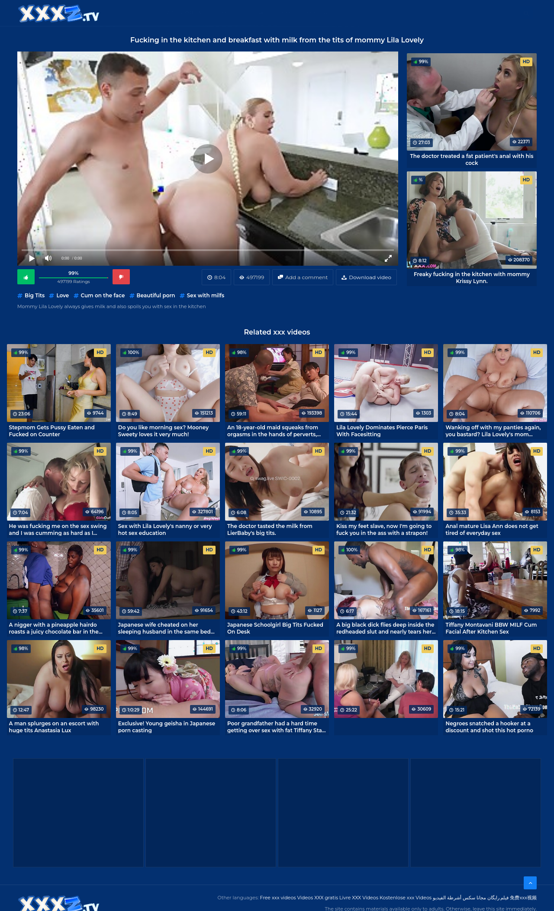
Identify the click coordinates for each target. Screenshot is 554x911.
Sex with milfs (205, 295)
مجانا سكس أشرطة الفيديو (459, 898)
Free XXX (278, 13)
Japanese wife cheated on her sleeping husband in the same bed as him (164, 627)
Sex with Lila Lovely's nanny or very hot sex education (165, 529)
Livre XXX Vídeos (358, 898)
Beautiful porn (156, 295)
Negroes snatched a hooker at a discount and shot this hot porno (489, 726)
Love (62, 295)
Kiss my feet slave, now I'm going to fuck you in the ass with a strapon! (384, 529)
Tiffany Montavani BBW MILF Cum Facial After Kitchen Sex (491, 627)
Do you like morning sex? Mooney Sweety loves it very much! (163, 430)
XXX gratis (321, 13)
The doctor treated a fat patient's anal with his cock (472, 159)
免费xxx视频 (523, 898)
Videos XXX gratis (317, 898)
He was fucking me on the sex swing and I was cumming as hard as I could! (58, 529)
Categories (184, 13)
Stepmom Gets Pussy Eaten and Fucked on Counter (52, 430)
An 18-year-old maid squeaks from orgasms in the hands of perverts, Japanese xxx (272, 430)
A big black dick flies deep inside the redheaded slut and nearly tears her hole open (385, 627)
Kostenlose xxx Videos (406, 898)
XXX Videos (233, 13)
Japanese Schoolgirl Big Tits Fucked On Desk (275, 627)
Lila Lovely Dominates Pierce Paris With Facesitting (382, 430)
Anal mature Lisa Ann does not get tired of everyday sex (491, 529)
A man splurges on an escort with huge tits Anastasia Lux (54, 726)
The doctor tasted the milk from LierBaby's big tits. (269, 529)
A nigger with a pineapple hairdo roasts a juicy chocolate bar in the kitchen (54, 627)
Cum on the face (103, 295)
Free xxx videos (278, 898)
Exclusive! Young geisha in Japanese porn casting (166, 726)
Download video (370, 277)
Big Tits (35, 295)
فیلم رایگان (498, 898)
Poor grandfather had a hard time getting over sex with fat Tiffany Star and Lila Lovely (275, 726)
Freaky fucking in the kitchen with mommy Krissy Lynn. (472, 277)
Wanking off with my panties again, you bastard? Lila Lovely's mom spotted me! (493, 430)
